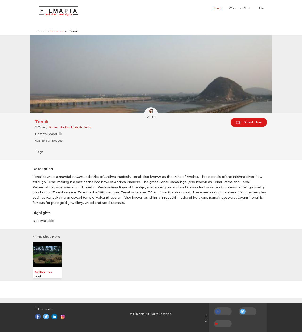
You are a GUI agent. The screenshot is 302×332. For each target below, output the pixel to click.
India (87, 127)
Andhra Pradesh (71, 127)
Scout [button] (218, 8)
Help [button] (261, 8)
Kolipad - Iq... (44, 271)
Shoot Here (249, 122)
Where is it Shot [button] (239, 8)
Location (57, 31)
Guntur (53, 127)
